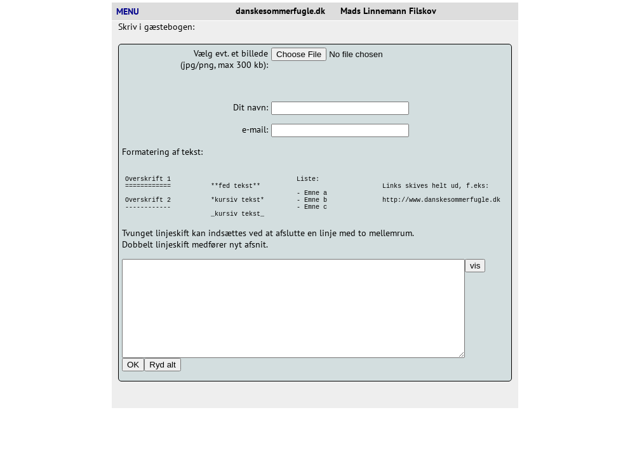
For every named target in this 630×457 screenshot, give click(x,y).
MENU (132, 11)
